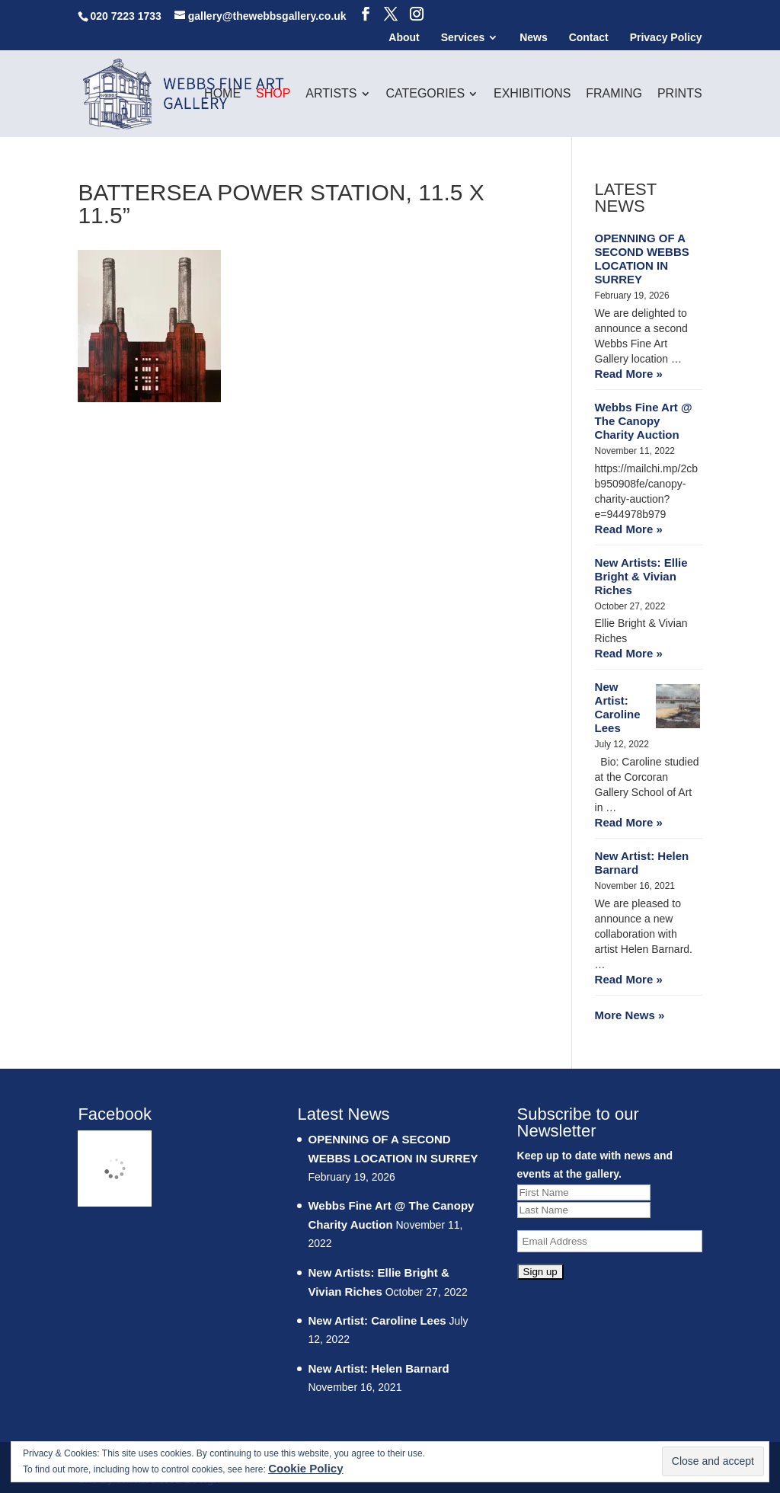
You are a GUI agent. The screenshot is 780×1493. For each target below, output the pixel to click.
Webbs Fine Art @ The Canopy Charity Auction (643, 421)
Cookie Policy (305, 1468)
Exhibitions (532, 94)
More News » (630, 1015)
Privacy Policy (666, 37)
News (533, 37)
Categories (425, 94)
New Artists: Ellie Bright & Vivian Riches (641, 576)
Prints (679, 94)
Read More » (629, 373)
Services (463, 37)
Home (222, 94)
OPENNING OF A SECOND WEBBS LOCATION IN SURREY (642, 259)
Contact (589, 37)
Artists (330, 94)
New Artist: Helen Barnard (642, 862)
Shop (273, 94)
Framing (614, 94)
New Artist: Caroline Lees (618, 707)
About (403, 37)
